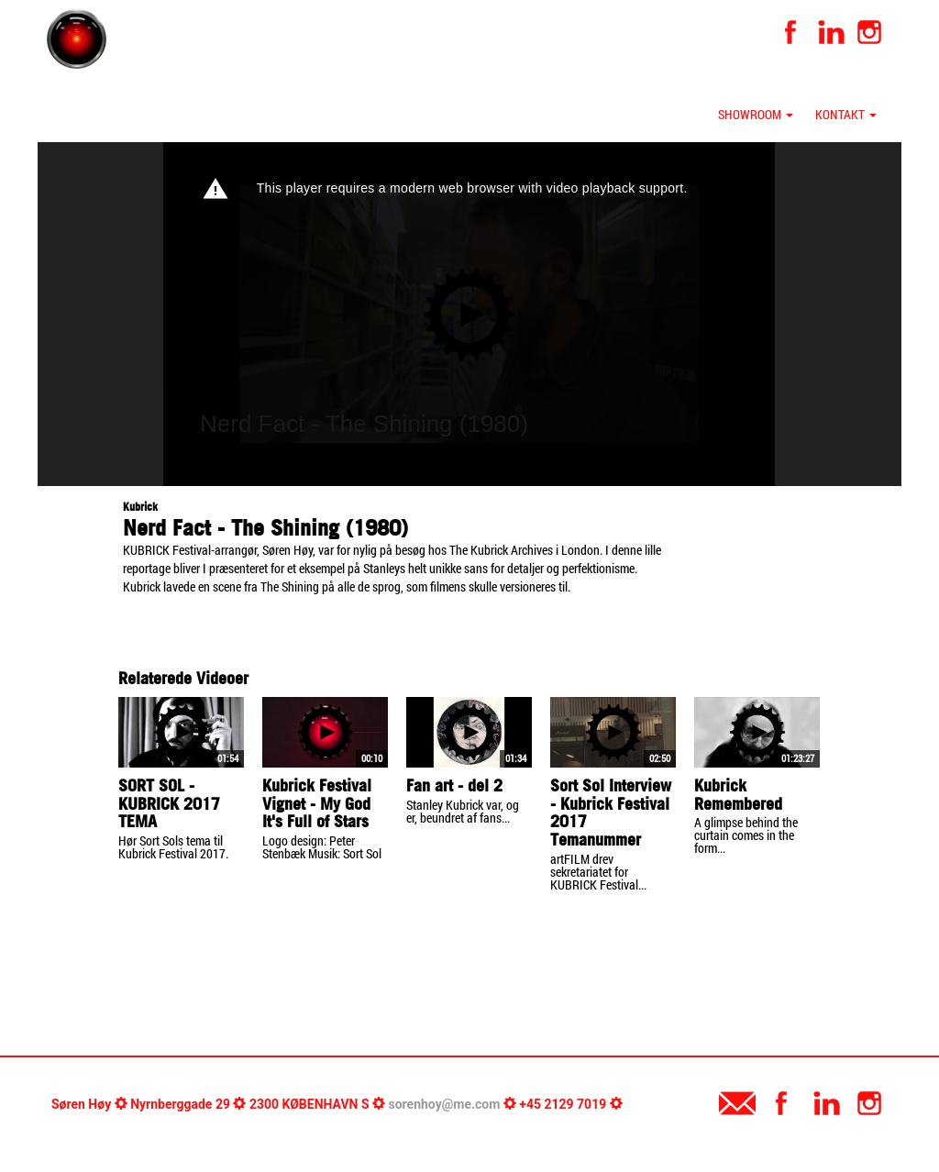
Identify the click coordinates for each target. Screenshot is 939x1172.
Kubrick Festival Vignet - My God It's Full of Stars (316, 804)
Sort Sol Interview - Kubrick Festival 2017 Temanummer (610, 812)
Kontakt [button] (846, 114)
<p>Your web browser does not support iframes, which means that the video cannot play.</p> (469, 314)
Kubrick (140, 506)
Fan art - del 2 (454, 785)
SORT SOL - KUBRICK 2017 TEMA (169, 804)
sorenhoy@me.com (445, 1104)
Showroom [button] (755, 114)
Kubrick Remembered (738, 794)
